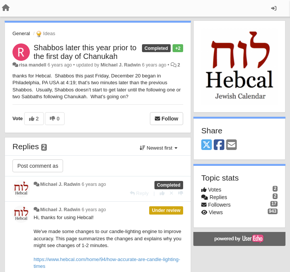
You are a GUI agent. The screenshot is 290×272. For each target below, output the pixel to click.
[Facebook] (219, 145)
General (21, 33)
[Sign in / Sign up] (274, 8)
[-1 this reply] (180, 193)
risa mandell (32, 65)
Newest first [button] (158, 148)
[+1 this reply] (162, 193)
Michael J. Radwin (120, 65)
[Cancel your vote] (171, 193)
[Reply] (139, 193)
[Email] (231, 145)
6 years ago (94, 184)
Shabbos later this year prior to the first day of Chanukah (85, 51)
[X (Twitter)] (206, 145)
